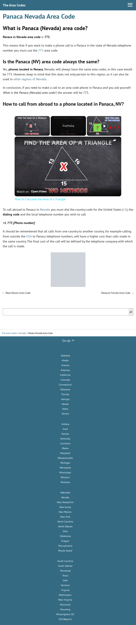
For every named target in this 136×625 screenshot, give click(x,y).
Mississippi (65, 472)
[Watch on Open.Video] (32, 191)
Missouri (65, 477)
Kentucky (65, 438)
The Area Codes (14, 5)
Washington (65, 594)
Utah (65, 580)
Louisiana (65, 443)
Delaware (65, 389)
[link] (20, 142)
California (65, 374)
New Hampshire (65, 502)
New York (65, 516)
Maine (65, 448)
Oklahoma (65, 536)
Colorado (65, 379)
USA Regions (65, 619)
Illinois (65, 413)
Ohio (65, 531)
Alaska (65, 360)
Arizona (65, 365)
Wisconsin (65, 604)
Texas (65, 575)
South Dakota (65, 565)
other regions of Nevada (30, 79)
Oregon (65, 541)
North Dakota (65, 526)
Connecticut (65, 384)
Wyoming (65, 609)
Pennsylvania (65, 545)
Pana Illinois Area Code (18, 293)
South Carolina (65, 561)
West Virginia (65, 599)
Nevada (45, 210)
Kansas (65, 433)
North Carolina (65, 521)
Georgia (65, 399)
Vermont (65, 585)
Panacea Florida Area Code (115, 293)
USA (29, 236)
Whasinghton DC (65, 614)
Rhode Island (65, 550)
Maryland (65, 453)
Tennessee (65, 570)
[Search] (131, 312)
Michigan (65, 462)
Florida (65, 394)
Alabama (65, 355)
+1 (125, 210)
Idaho (65, 408)
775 (40, 50)
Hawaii (65, 404)
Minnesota (65, 467)
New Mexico (65, 511)
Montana (65, 482)
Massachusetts (65, 457)
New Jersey (65, 507)
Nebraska (65, 492)
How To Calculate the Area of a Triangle (54, 142)
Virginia (65, 590)
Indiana (65, 424)
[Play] (104, 125)
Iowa (65, 428)
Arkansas (65, 370)
